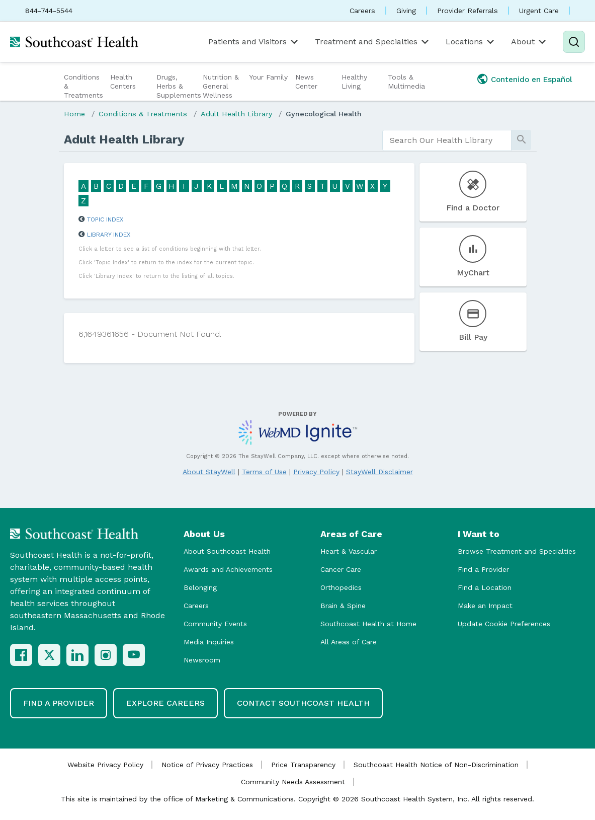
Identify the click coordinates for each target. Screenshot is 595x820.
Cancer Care (340, 569)
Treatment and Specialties (373, 41)
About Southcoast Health (227, 551)
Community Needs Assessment (293, 782)
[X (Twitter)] (49, 655)
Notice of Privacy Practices (207, 765)
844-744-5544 (48, 11)
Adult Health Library (236, 114)
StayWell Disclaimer (379, 472)
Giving (406, 11)
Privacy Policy (316, 472)
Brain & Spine (343, 606)
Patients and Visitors (254, 41)
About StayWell (209, 472)
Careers (362, 11)
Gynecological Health (324, 114)
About (529, 41)
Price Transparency (303, 765)
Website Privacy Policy (105, 765)
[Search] (574, 42)
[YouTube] (134, 655)
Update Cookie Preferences (504, 624)
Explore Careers (165, 703)
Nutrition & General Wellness (221, 86)
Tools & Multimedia (406, 81)
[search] (447, 140)
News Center (306, 81)
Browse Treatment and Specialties (517, 551)
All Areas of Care (348, 642)
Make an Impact (485, 606)
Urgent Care (539, 11)
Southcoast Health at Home (368, 624)
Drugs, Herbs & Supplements (178, 86)
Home (74, 114)
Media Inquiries (209, 642)
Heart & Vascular (348, 551)
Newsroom (202, 660)
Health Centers (123, 81)
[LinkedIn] (77, 655)
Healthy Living (354, 81)
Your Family (268, 77)
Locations (471, 41)
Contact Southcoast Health (303, 703)
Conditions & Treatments (83, 86)
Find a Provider (483, 569)
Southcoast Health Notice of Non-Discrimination (436, 765)
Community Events (215, 624)
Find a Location (485, 587)
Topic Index (105, 219)
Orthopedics (341, 587)
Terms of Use (264, 472)
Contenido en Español (531, 79)
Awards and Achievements (228, 569)
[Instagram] (106, 655)
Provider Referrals (467, 11)
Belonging (200, 587)
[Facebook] (21, 655)
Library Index (108, 234)
